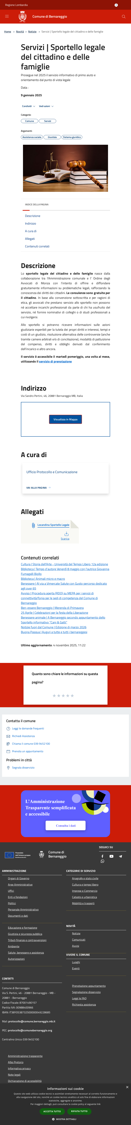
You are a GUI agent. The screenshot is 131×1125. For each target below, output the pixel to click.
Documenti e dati (18, 916)
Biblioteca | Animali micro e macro (43, 578)
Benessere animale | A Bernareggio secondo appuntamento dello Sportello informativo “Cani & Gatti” (63, 620)
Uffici (11, 891)
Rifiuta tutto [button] (79, 1111)
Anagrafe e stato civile (85, 878)
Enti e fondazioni (18, 897)
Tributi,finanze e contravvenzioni (27, 940)
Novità (20, 31)
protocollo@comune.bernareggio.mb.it (31, 1021)
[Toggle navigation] (7, 16)
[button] (65, 1119)
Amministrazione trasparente (25, 1056)
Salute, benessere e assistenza (26, 952)
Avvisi (75, 946)
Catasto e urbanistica (84, 897)
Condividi (29, 106)
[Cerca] (124, 17)
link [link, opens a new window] (99, 1104)
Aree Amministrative (20, 884)
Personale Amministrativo (23, 909)
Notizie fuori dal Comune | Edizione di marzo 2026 (53, 627)
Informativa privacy (19, 1068)
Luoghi (76, 962)
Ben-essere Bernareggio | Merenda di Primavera (52, 607)
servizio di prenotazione (55, 361)
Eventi (76, 968)
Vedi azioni (47, 106)
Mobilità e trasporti (83, 903)
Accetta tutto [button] (52, 1111)
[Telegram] (120, 856)
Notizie (32, 31)
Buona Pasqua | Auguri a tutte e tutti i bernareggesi (54, 632)
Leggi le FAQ (79, 998)
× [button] (127, 1087)
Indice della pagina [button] (36, 204)
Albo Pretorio (15, 1062)
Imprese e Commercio (84, 891)
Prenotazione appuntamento (89, 986)
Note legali (14, 1075)
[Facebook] (102, 856)
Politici (12, 903)
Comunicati (78, 940)
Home (7, 31)
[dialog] (65, 1104)
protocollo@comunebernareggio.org (30, 1030)
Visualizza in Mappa (65, 419)
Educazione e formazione (22, 928)
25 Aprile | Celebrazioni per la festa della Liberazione (54, 612)
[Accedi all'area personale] (116, 5)
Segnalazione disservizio (86, 992)
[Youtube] (111, 856)
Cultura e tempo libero (85, 884)
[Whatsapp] (102, 861)
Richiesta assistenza (84, 1004)
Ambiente (13, 946)
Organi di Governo (18, 878)
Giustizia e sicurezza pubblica (25, 934)
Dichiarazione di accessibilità (24, 1081)
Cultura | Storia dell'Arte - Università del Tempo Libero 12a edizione (64, 564)
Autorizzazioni (16, 959)
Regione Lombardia (16, 5)
